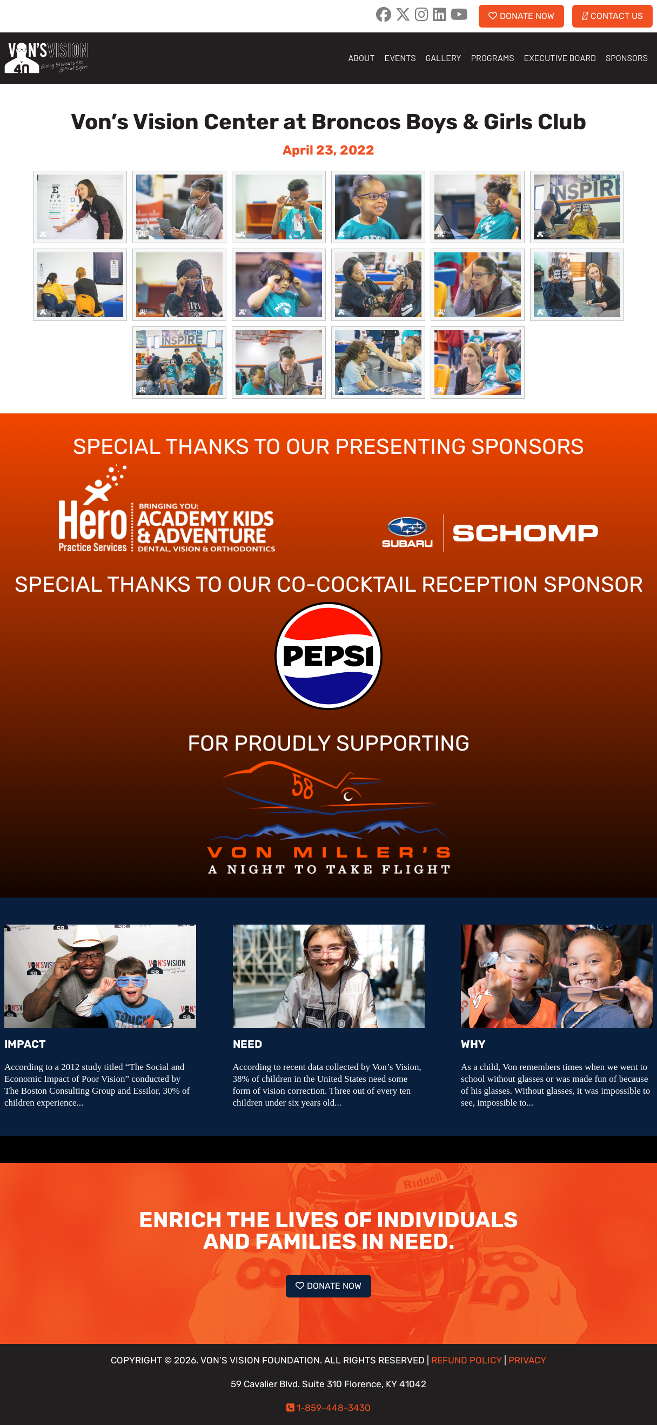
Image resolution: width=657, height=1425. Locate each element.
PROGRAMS (492, 57)
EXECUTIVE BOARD (560, 57)
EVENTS (400, 57)
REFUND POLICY (466, 1360)
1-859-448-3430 (334, 1408)
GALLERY (443, 57)
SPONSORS (627, 57)
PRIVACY (527, 1360)
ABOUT (361, 57)
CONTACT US (612, 16)
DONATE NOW (521, 16)
